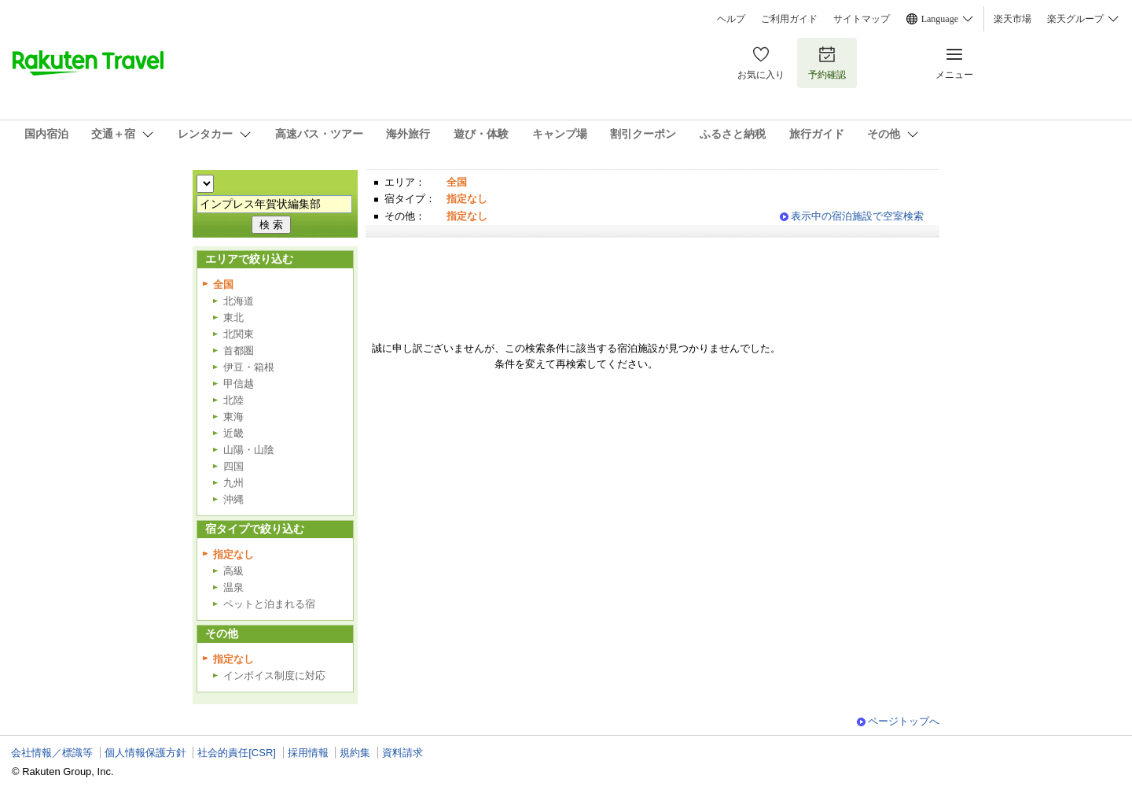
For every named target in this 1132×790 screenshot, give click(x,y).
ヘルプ (731, 18)
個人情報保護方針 (145, 753)
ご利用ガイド (789, 18)
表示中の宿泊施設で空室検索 (857, 216)
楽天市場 (1012, 18)
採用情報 (308, 753)
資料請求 (402, 753)
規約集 (355, 753)
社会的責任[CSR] (236, 753)
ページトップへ (903, 721)
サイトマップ (861, 18)
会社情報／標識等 (52, 753)
